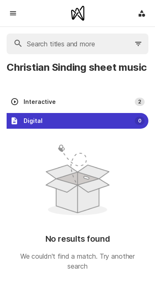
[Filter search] (138, 43)
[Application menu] (142, 13)
